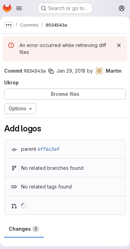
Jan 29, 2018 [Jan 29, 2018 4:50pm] (71, 71)
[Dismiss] (119, 45)
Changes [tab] (24, 228)
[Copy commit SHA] (51, 71)
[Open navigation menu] (19, 8)
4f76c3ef (48, 149)
